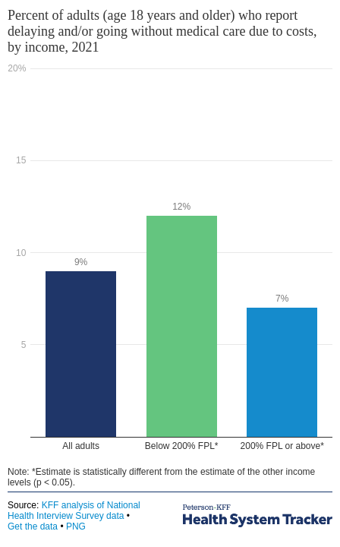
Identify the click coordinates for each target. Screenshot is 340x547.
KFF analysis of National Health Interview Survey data (74, 510)
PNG (76, 526)
